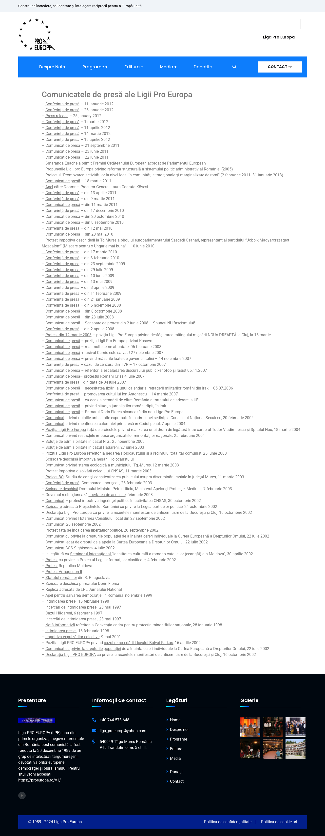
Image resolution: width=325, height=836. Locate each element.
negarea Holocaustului (125, 453)
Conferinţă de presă (62, 299)
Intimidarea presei (60, 601)
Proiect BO (54, 477)
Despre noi (50, 67)
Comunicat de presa (62, 234)
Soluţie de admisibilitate (66, 441)
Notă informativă (60, 625)
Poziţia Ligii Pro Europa (65, 429)
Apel (49, 595)
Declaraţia (54, 512)
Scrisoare (53, 506)
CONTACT (280, 66)
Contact (177, 781)
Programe (93, 67)
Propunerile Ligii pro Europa (69, 169)
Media (166, 67)
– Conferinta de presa (60, 252)
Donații (201, 67)
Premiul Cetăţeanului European (120, 163)
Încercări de (55, 619)
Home (175, 720)
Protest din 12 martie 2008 (68, 335)
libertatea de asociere (107, 494)
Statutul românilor (61, 577)
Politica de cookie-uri (279, 821)
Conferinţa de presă (62, 104)
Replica (51, 589)
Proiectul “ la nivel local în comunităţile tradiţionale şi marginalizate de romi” (132, 175)
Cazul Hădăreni (58, 613)
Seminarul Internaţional (90, 554)
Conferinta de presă (62, 329)
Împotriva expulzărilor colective (72, 636)
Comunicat (54, 423)
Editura (132, 67)
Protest (51, 471)
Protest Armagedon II (63, 571)
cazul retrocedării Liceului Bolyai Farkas (138, 642)
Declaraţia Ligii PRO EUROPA (70, 654)
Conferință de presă (62, 382)
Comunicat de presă (62, 311)
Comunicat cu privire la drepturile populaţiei (83, 648)
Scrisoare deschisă (61, 459)
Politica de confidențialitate (227, 821)
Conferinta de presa (62, 228)
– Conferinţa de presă (60, 121)
